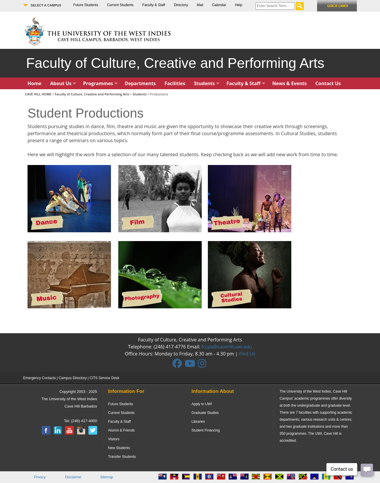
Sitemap (106, 477)
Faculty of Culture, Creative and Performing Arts (92, 94)
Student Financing (205, 430)
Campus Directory (73, 378)
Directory (181, 5)
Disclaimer (73, 477)
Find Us (247, 353)
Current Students (120, 5)
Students (207, 83)
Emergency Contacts (39, 378)
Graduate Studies (205, 413)
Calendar (219, 5)
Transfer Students (122, 457)
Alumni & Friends (121, 430)
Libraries (198, 422)
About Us (63, 83)
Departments (140, 83)
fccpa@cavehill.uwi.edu (226, 346)
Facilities (175, 83)
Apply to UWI (201, 404)
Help (238, 5)
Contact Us (328, 83)
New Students (119, 448)
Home (34, 83)
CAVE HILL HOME (38, 94)
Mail (200, 5)
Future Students (85, 5)
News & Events (289, 83)
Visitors (113, 439)
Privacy (39, 477)
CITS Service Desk (104, 378)
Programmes (100, 83)
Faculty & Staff (153, 5)
